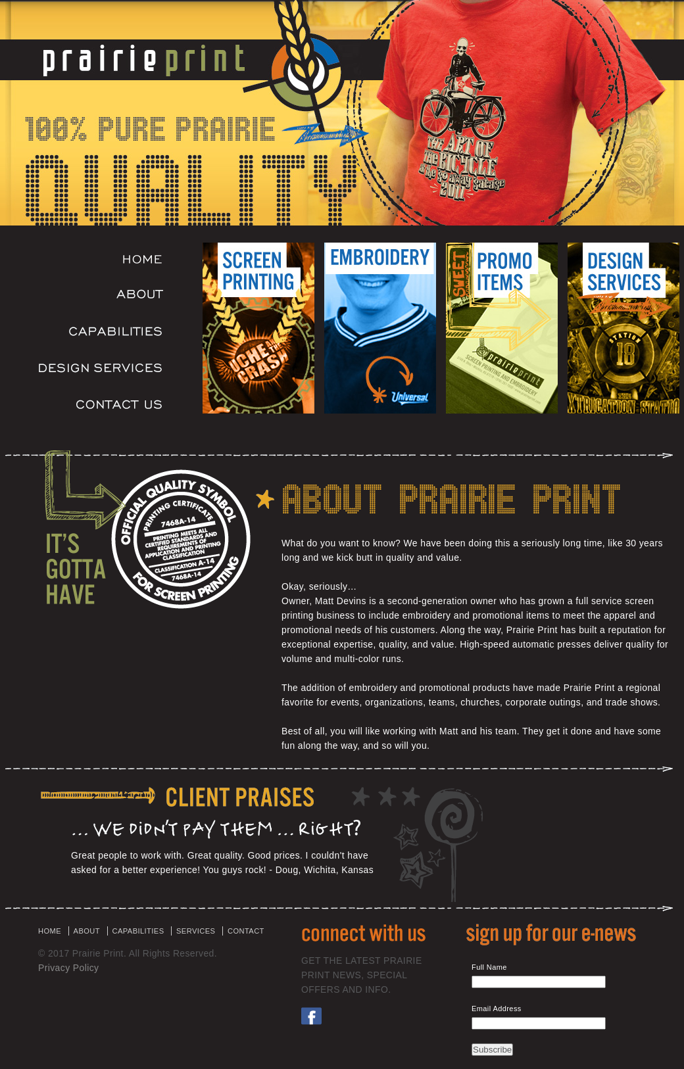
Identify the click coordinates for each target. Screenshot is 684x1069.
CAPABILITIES (138, 931)
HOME (49, 931)
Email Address (497, 1008)
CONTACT (246, 931)
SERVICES (195, 931)
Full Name (489, 967)
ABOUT (87, 931)
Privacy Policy (68, 967)
